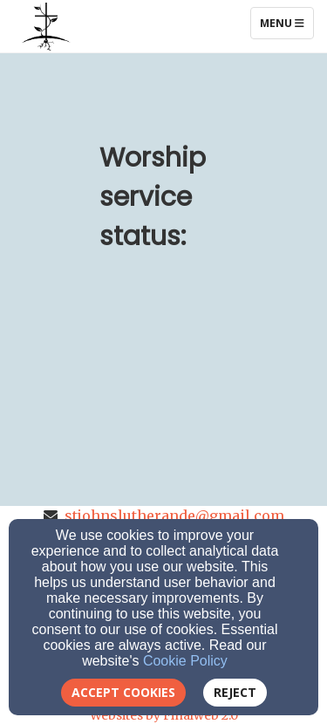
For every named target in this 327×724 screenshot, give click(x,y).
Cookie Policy (185, 660)
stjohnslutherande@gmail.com (174, 515)
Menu (286, 23)
